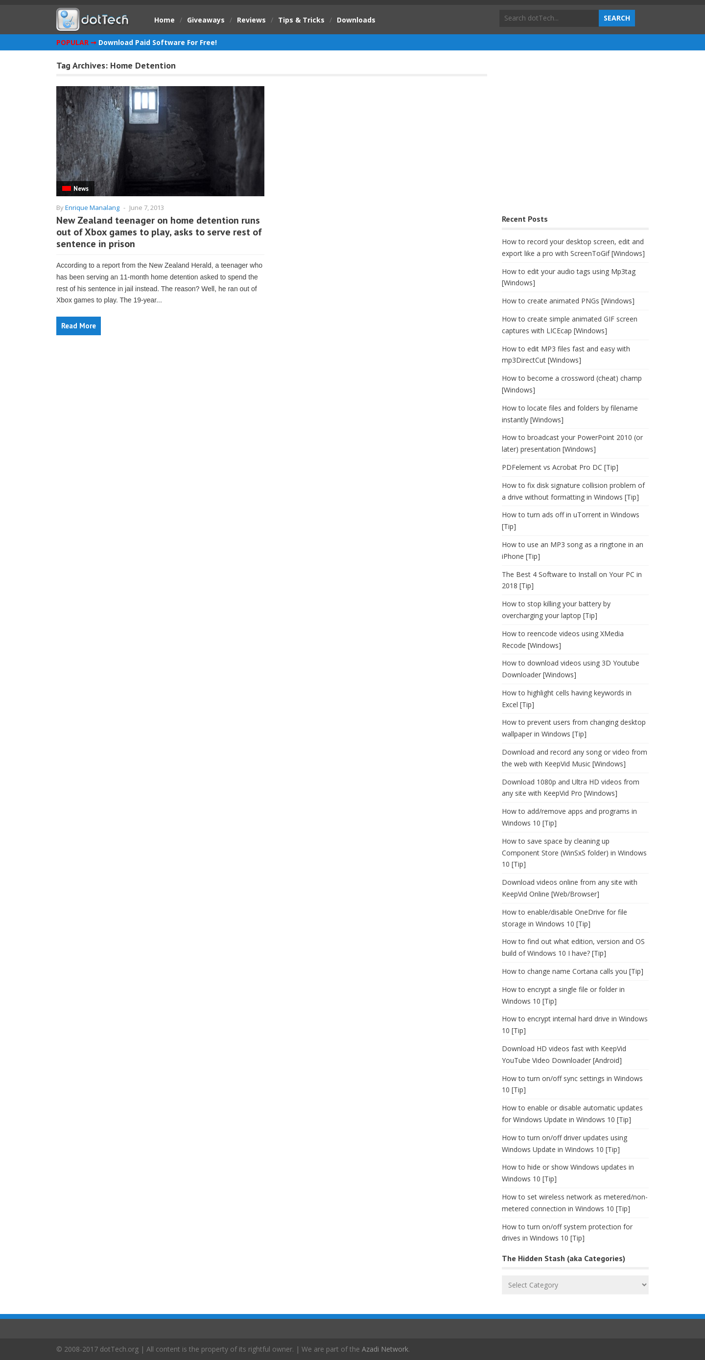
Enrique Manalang (92, 207)
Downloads (356, 19)
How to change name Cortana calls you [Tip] (572, 971)
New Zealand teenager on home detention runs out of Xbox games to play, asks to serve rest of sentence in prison (159, 232)
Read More (78, 325)
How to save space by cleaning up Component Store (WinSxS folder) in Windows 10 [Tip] (574, 852)
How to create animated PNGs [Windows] (568, 300)
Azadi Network (385, 1349)
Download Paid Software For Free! (157, 42)
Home (164, 19)
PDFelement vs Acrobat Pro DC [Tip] (560, 467)
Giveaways (206, 19)
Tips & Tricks (301, 19)
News (81, 188)
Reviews (251, 19)
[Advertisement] (575, 134)
